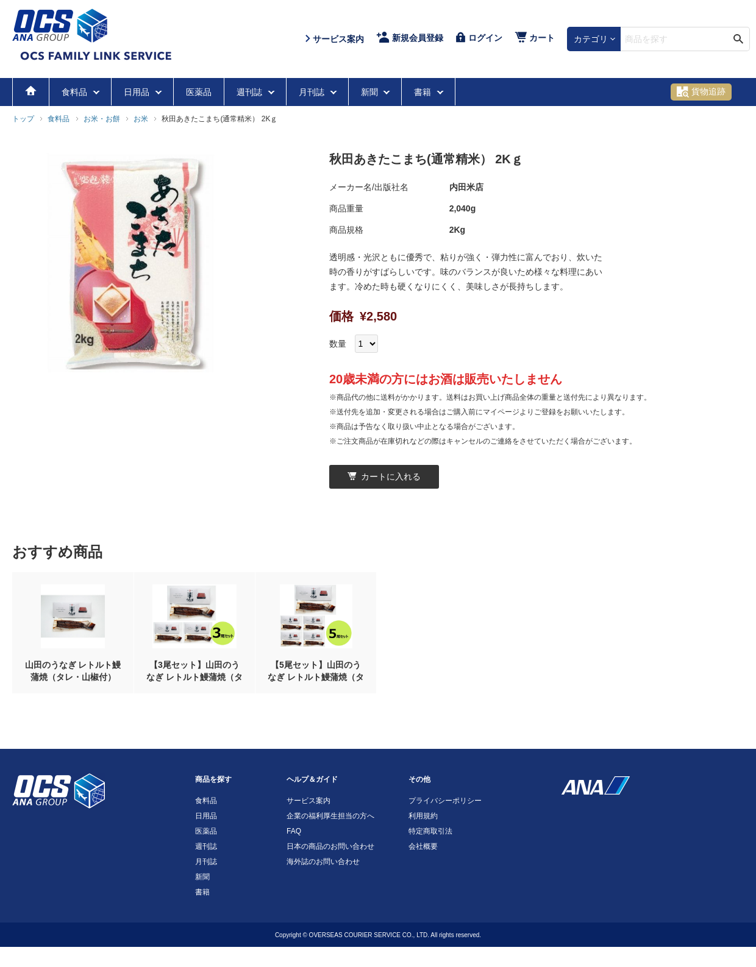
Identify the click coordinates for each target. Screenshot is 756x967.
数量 (337, 344)
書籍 (423, 92)
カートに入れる (384, 476)
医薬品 (199, 92)
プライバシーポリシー (445, 800)
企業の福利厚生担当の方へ (330, 816)
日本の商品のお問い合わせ (330, 846)
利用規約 (423, 816)
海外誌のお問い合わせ (323, 861)
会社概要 (423, 846)
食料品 (76, 92)
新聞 (370, 92)
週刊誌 (251, 92)
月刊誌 (313, 92)
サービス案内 (308, 800)
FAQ (294, 831)
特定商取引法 (430, 831)
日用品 (138, 92)
